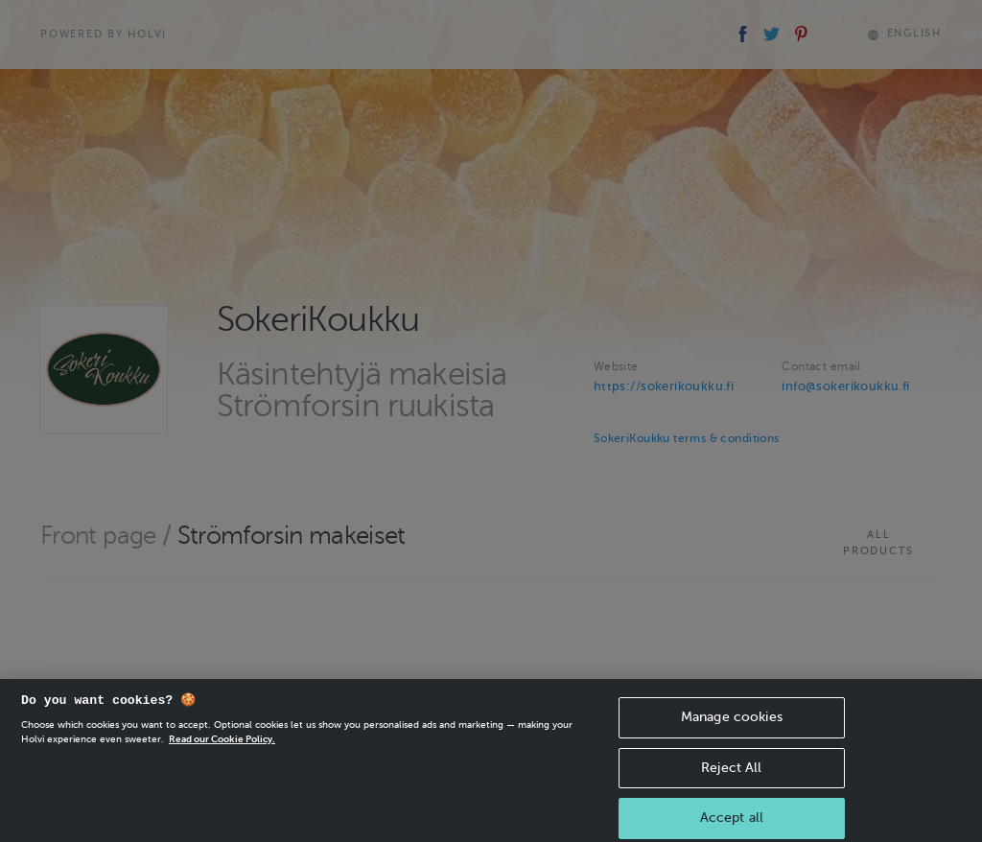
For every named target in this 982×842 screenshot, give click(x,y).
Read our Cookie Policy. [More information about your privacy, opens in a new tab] (222, 748)
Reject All (731, 777)
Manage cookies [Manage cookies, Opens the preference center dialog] (732, 726)
